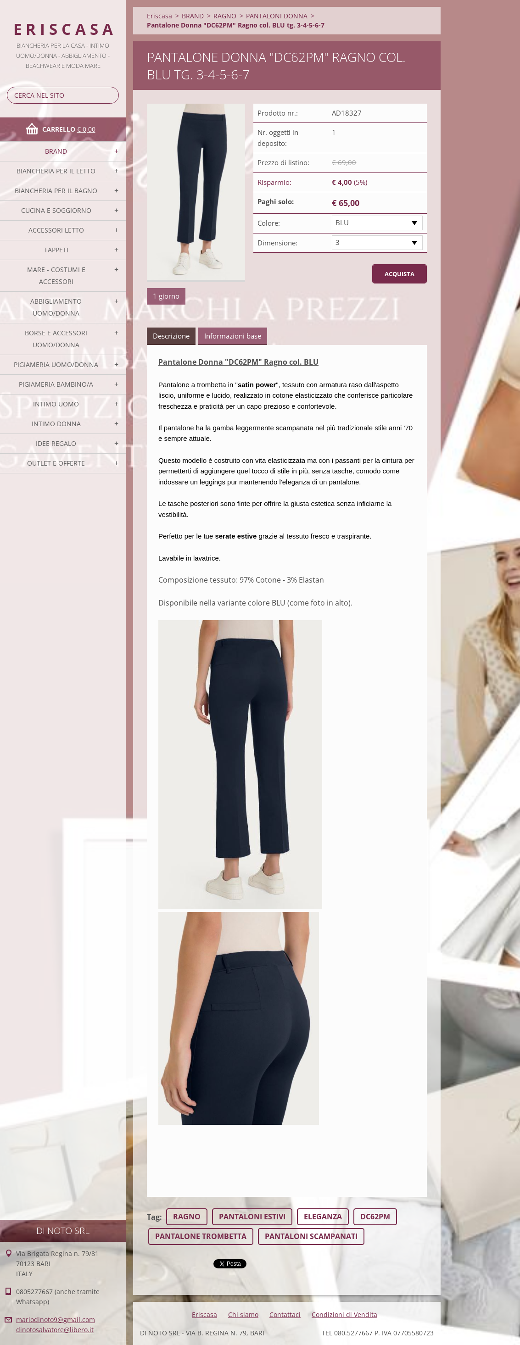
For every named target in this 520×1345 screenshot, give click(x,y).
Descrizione (171, 335)
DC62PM (375, 1217)
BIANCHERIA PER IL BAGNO (56, 190)
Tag (153, 1217)
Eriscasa (159, 15)
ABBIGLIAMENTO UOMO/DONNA (56, 307)
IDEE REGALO (56, 443)
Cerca (110, 95)
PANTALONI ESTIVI (252, 1217)
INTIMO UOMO (56, 404)
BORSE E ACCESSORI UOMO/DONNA (56, 338)
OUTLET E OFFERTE (56, 463)
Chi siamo (243, 1314)
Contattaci (285, 1314)
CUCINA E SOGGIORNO (56, 210)
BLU (342, 222)
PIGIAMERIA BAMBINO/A (56, 384)
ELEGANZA (323, 1217)
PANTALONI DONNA (277, 15)
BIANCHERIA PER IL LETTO (56, 171)
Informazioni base (232, 335)
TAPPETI (56, 249)
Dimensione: (277, 242)
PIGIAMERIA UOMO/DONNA (56, 364)
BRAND (56, 151)
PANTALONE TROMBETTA (200, 1236)
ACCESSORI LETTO (56, 230)
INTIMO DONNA (56, 423)
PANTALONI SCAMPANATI (311, 1236)
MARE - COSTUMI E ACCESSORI (56, 275)
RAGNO (224, 15)
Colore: (268, 223)
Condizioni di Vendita (344, 1314)
